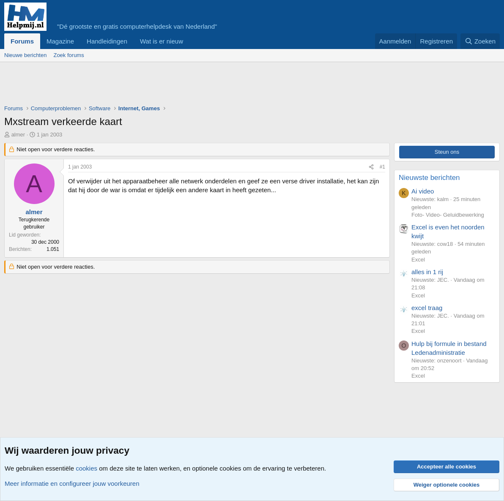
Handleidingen (107, 41)
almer (18, 134)
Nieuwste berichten (429, 178)
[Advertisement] (158, 85)
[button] (190, 41)
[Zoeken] (480, 41)
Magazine (60, 41)
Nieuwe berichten (25, 55)
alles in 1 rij (427, 271)
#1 (382, 167)
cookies (86, 468)
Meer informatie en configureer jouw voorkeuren (72, 483)
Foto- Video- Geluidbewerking (447, 215)
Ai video (422, 191)
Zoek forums (68, 55)
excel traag (426, 307)
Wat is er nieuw (161, 41)
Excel (418, 259)
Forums (22, 41)
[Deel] (371, 167)
